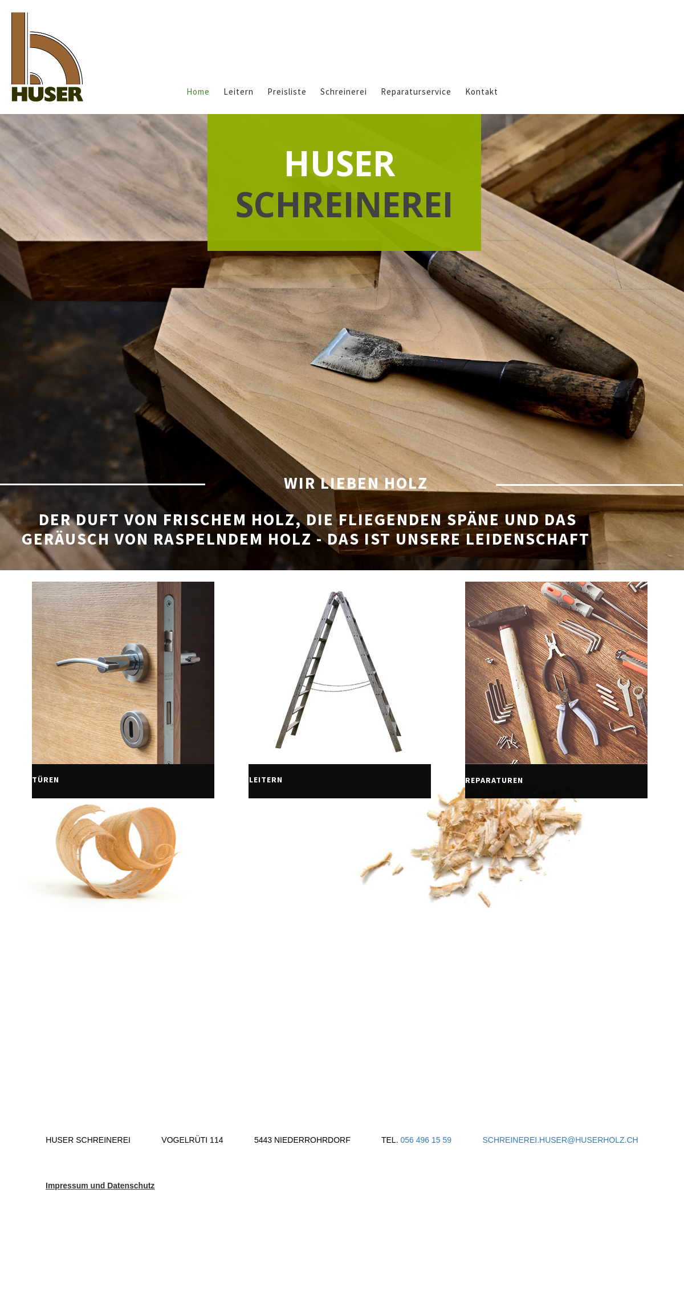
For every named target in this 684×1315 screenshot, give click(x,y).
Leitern (238, 91)
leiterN (266, 779)
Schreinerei (343, 91)
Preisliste (287, 91)
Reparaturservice (416, 91)
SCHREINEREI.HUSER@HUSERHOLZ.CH (560, 1139)
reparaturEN (494, 780)
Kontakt (481, 91)
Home (198, 91)
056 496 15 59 (426, 1139)
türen (45, 779)
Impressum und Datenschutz (100, 1185)
